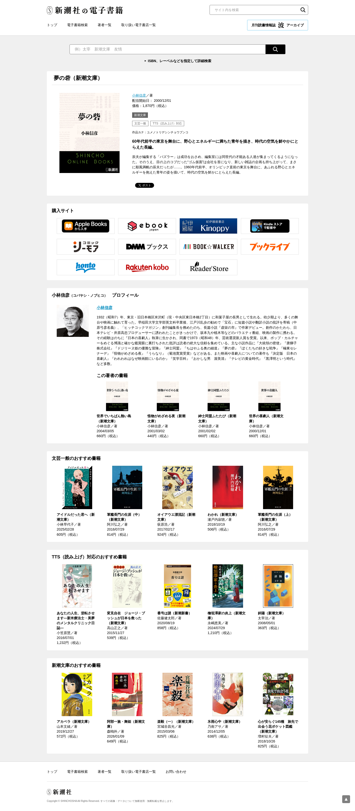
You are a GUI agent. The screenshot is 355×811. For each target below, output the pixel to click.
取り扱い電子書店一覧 (138, 25)
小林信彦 (139, 95)
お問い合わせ (176, 772)
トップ (52, 25)
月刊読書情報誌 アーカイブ (277, 25)
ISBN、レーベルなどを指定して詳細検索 (179, 61)
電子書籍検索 (77, 25)
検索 (303, 10)
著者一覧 (104, 25)
